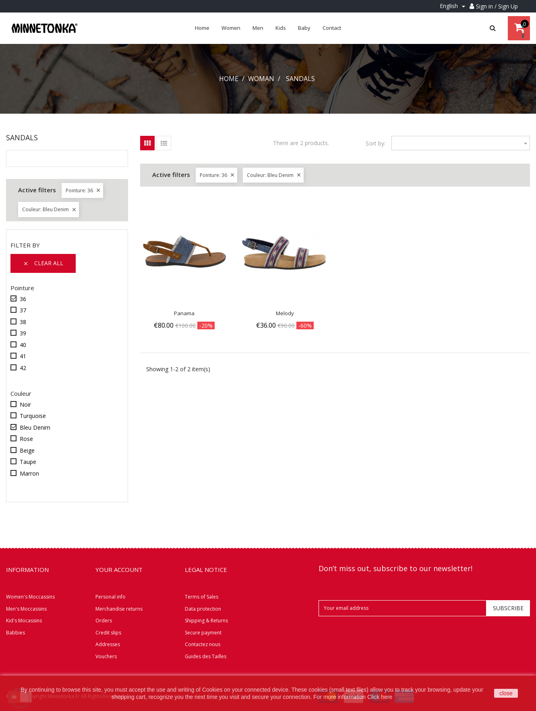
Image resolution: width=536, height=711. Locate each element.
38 (23, 322)
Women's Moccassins (30, 596)
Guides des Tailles (205, 656)
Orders (103, 620)
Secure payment (203, 632)
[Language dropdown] (454, 6)
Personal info (110, 596)
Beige (27, 450)
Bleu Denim (35, 427)
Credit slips (108, 632)
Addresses (107, 644)
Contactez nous (202, 644)
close (506, 693)
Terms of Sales (201, 596)
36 (23, 299)
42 (23, 368)
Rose (26, 439)
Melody (285, 313)
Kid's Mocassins (24, 620)
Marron (29, 473)
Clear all (43, 263)
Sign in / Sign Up (497, 6)
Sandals (22, 137)
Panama (184, 313)
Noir (25, 404)
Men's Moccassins (26, 608)
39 (23, 333)
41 (23, 356)
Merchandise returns (119, 608)
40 (23, 345)
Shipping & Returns (206, 620)
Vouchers (106, 656)
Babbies (15, 632)
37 (23, 310)
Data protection (203, 608)
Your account (119, 569)
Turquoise (33, 416)
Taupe (28, 462)
